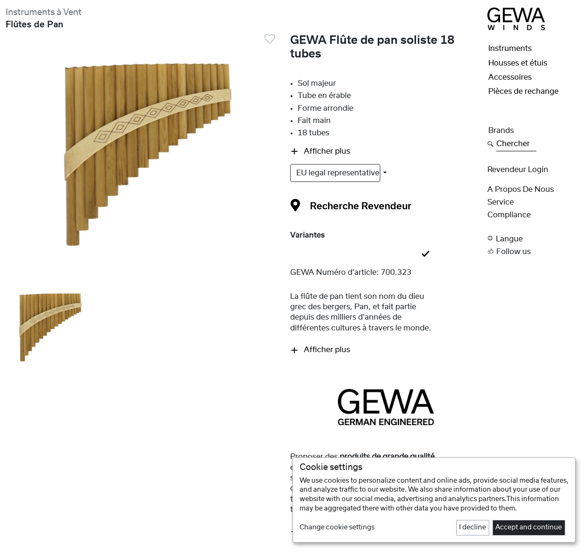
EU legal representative (338, 173)
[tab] (386, 254)
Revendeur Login (517, 169)
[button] (533, 238)
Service (500, 202)
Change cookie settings (337, 527)
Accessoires (510, 77)
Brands (501, 130)
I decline (472, 527)
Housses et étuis (517, 63)
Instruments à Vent (44, 12)
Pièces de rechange (523, 91)
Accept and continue (528, 527)
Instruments (510, 48)
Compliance (509, 215)
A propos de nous (520, 189)
